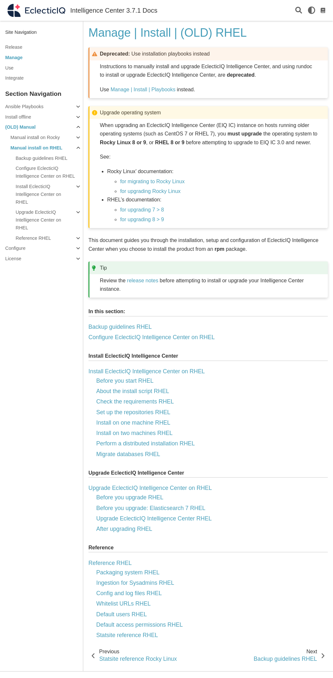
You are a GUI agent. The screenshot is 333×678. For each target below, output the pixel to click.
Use (9, 67)
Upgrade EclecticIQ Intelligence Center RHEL (154, 518)
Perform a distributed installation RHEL (145, 443)
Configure (15, 248)
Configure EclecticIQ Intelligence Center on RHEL (45, 172)
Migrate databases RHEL (128, 454)
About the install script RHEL (132, 391)
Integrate (14, 78)
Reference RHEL (33, 238)
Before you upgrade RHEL (129, 497)
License (13, 258)
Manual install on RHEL (36, 147)
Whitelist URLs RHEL (123, 603)
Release (13, 47)
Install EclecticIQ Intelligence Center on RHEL (38, 194)
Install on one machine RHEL (133, 422)
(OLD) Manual (20, 127)
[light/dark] (311, 10)
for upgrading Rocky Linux (150, 191)
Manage (14, 57)
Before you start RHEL (124, 380)
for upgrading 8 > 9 (142, 219)
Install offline (18, 117)
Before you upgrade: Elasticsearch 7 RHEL (150, 508)
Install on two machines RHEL (134, 433)
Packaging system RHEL (128, 572)
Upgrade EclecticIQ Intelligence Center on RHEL (38, 220)
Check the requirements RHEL (135, 401)
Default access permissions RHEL (139, 624)
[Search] (298, 10)
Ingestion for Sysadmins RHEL (135, 583)
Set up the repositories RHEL (133, 412)
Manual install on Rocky (35, 137)
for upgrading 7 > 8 (142, 209)
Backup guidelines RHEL (41, 158)
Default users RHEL (121, 614)
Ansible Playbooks (24, 106)
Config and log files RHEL (129, 593)
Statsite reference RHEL (127, 635)
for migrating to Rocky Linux (152, 181)
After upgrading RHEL (124, 529)
